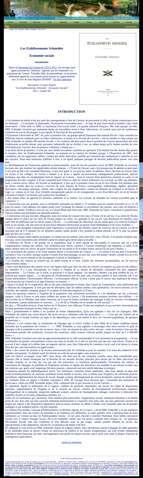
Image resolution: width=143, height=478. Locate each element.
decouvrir (21, 29)
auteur (75, 465)
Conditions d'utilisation (61, 474)
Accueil (11, 29)
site (16, 29)
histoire (27, 29)
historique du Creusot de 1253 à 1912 (37, 67)
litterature (33, 29)
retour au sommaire (71, 442)
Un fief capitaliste (62, 79)
